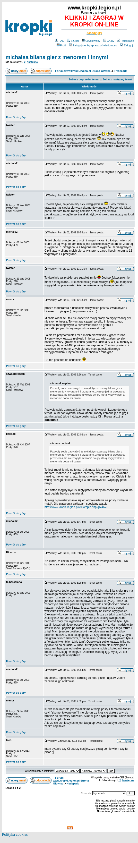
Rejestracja (125, 40)
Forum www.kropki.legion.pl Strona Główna (83, 70)
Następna (32, 62)
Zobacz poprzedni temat (84, 79)
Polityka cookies (15, 834)
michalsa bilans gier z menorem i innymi (57, 57)
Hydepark (120, 70)
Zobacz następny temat (117, 79)
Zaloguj (126, 45)
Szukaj (73, 40)
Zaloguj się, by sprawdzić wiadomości (93, 45)
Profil (61, 45)
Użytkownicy (91, 40)
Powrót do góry (16, 117)
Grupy (108, 40)
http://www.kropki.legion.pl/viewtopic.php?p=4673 (76, 507)
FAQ (59, 40)
